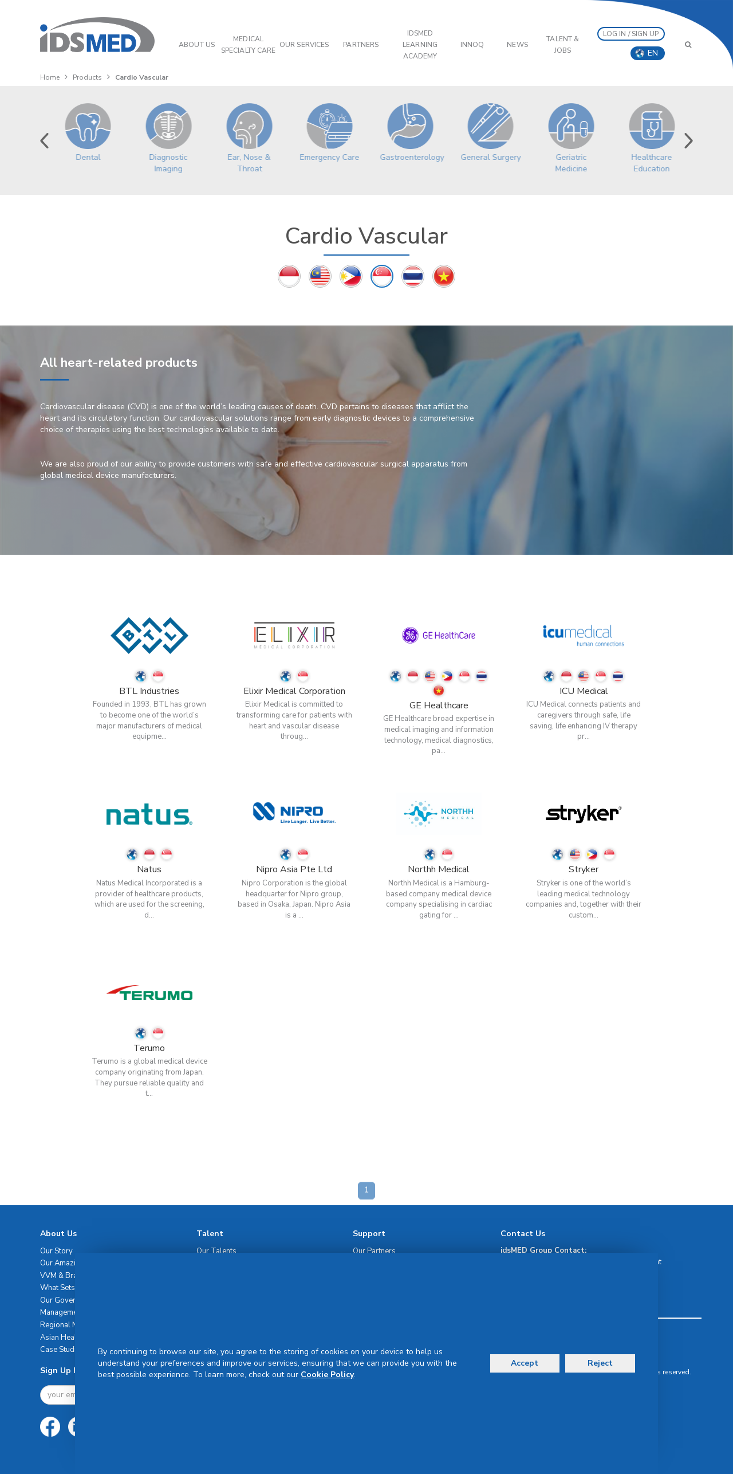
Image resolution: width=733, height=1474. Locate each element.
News (517, 44)
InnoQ (472, 44)
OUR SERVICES (304, 44)
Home (50, 77)
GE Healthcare (438, 705)
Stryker (583, 869)
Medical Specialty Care (248, 44)
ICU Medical (583, 691)
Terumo (149, 1048)
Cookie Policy (327, 1374)
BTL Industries (149, 691)
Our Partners (374, 1251)
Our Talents (216, 1251)
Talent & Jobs (562, 44)
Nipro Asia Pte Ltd (294, 869)
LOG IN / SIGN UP (631, 33)
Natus (149, 869)
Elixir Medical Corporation (294, 691)
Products (87, 77)
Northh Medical (439, 869)
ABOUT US (197, 44)
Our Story (56, 1251)
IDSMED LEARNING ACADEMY (420, 45)
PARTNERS (361, 44)
